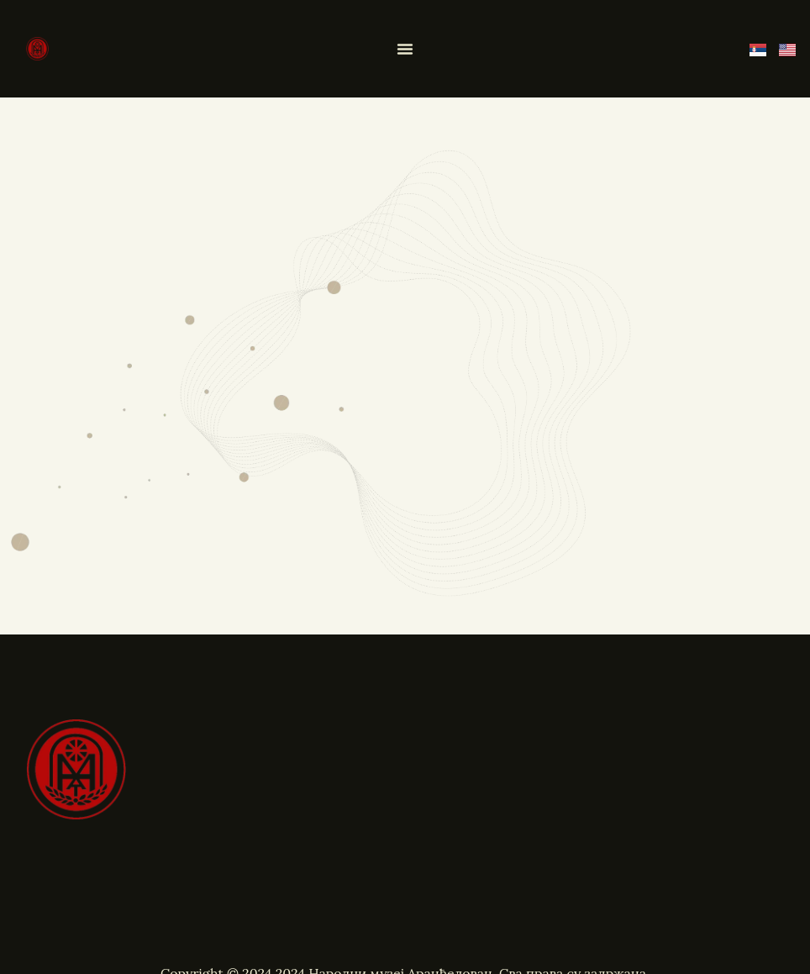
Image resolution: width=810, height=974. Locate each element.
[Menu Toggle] (405, 48)
